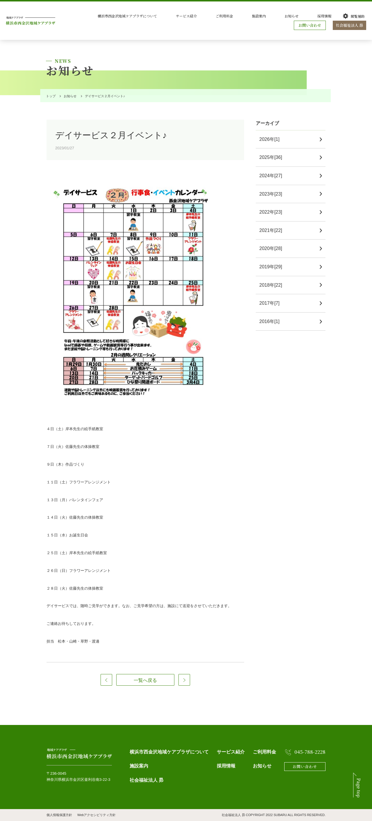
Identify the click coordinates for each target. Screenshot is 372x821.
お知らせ (306, 15)
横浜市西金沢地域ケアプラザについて (178, 15)
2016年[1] (272, 321)
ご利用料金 (257, 15)
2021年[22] (273, 230)
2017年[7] (272, 303)
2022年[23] (273, 212)
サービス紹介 (227, 15)
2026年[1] (272, 139)
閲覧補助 (358, 16)
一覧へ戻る (145, 680)
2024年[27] (273, 175)
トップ (50, 96)
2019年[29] (273, 266)
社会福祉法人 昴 (350, 25)
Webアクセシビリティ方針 (96, 815)
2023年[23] (273, 193)
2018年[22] (273, 285)
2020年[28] (273, 248)
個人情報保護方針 (59, 815)
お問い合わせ (311, 25)
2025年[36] (273, 157)
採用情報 (330, 15)
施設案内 (282, 15)
